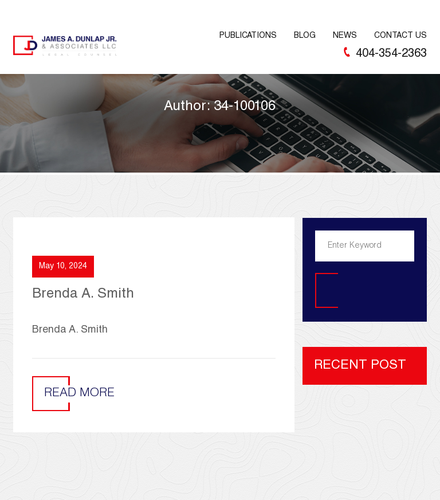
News (345, 36)
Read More (79, 394)
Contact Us (400, 36)
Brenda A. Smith (83, 295)
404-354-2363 (391, 54)
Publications (248, 36)
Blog (305, 36)
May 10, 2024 (63, 267)
